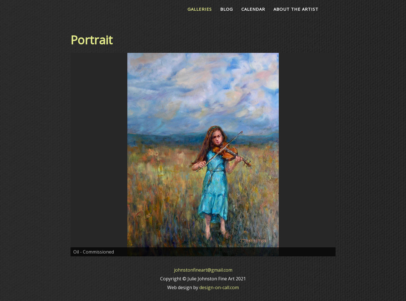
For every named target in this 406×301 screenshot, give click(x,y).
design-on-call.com (219, 287)
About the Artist (295, 9)
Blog (226, 9)
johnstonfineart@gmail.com (203, 270)
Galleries (199, 9)
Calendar (253, 9)
